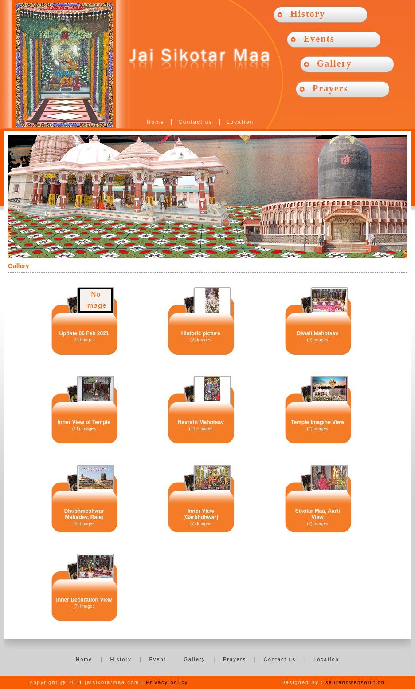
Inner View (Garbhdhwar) (200, 514)
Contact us (195, 122)
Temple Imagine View (317, 422)
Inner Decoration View (84, 600)
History (307, 14)
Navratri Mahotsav (201, 422)
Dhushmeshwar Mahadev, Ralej (84, 514)
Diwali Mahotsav (317, 333)
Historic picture (200, 333)
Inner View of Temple (84, 422)
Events (319, 39)
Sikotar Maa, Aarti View (317, 514)
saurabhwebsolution (355, 682)
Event (157, 659)
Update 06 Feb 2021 (84, 333)
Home (155, 122)
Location (240, 122)
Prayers (330, 88)
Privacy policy (167, 682)
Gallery (334, 63)
